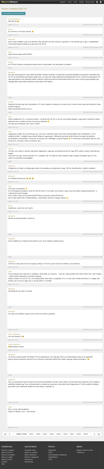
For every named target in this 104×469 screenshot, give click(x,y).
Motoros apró (90, 2)
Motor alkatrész (30, 455)
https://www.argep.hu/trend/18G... (20, 54)
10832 (65, 434)
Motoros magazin (7, 450)
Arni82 (10, 102)
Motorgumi (29, 459)
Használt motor (30, 450)
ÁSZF (50, 452)
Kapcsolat (52, 450)
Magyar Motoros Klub (85, 450)
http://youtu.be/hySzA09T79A (29, 195)
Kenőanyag (29, 462)
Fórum (70, 2)
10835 (45, 434)
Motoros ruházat (31, 452)
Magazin (63, 2)
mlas (10, 117)
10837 (31, 434)
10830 (78, 434)
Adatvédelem (53, 457)
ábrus (10, 29)
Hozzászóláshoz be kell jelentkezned (13, 13)
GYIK (50, 459)
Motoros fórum (7, 452)
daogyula (11, 39)
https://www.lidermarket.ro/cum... (20, 109)
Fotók (75, 2)
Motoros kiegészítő (32, 457)
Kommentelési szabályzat (57, 455)
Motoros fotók (6, 459)
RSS (3, 464)
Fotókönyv (80, 452)
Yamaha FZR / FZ (18, 9)
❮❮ (5, 434)
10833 (58, 434)
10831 (72, 434)
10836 (38, 434)
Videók (81, 2)
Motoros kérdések (8, 455)
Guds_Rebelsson (14, 19)
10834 (51, 434)
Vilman (10, 62)
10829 (85, 434)
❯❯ (99, 434)
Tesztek (4, 462)
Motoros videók (7, 457)
